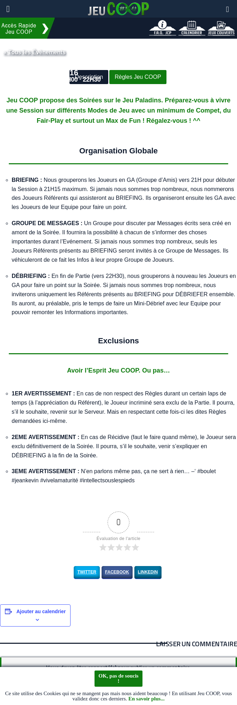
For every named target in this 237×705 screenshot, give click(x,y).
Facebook (117, 572)
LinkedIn (148, 572)
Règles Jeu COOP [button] (138, 77)
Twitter (86, 572)
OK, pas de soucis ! (118, 679)
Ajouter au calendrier (41, 611)
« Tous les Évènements (35, 52)
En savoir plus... (146, 700)
